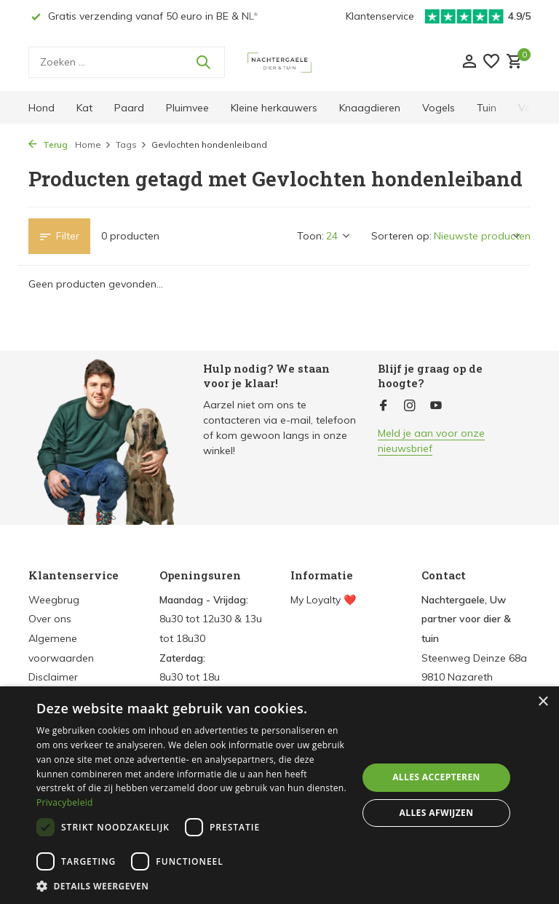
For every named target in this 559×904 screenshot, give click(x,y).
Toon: (310, 235)
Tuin (486, 107)
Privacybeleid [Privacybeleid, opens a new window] (64, 802)
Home (93, 144)
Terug (48, 144)
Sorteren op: (401, 235)
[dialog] (279, 795)
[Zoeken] (126, 62)
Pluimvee (187, 107)
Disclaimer (53, 676)
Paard (129, 107)
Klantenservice (380, 16)
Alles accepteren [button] (436, 777)
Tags (131, 144)
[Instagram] (410, 406)
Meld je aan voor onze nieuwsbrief (431, 441)
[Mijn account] (469, 62)
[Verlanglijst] (491, 62)
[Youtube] (436, 406)
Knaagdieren (369, 107)
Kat (84, 107)
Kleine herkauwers (274, 107)
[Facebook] (383, 406)
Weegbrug (53, 599)
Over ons (49, 618)
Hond (41, 107)
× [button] (542, 702)
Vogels (438, 107)
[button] (192, 886)
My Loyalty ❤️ (323, 599)
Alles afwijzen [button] (437, 812)
